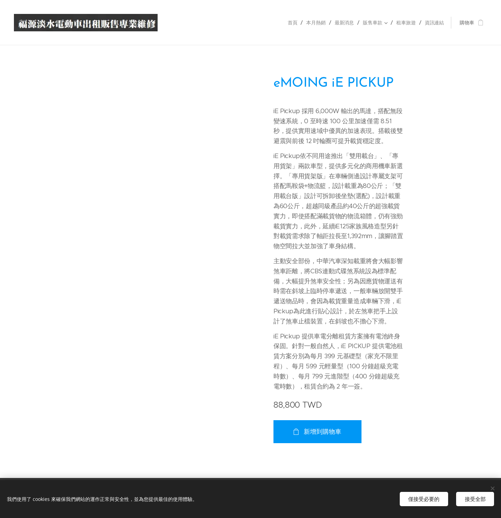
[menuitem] (293, 22)
